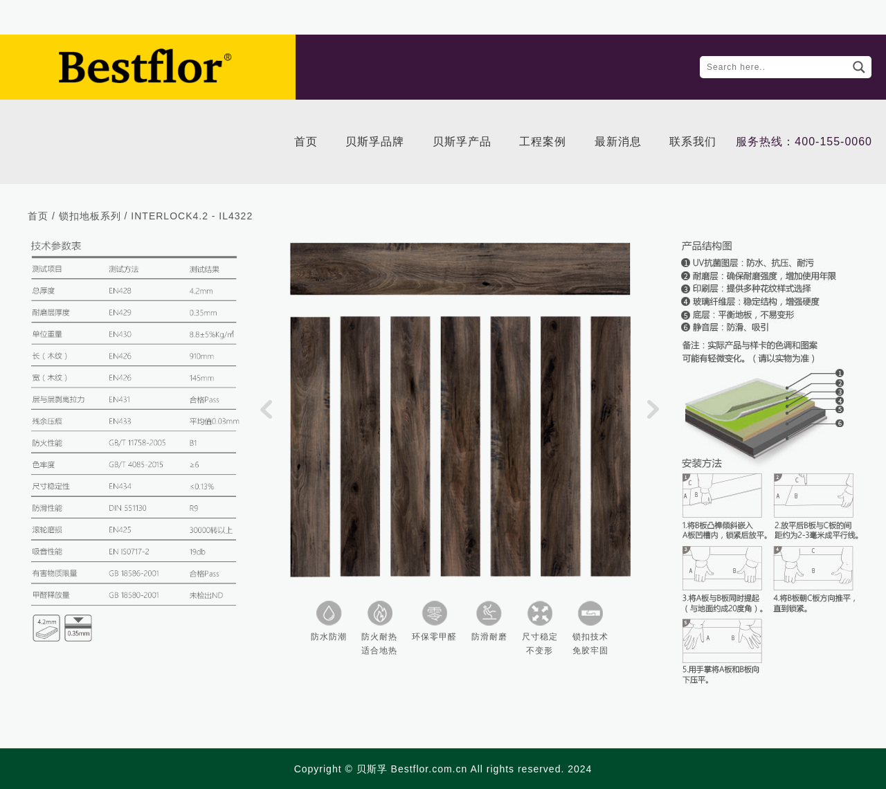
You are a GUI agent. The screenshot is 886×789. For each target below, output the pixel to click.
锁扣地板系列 (90, 215)
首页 (38, 215)
